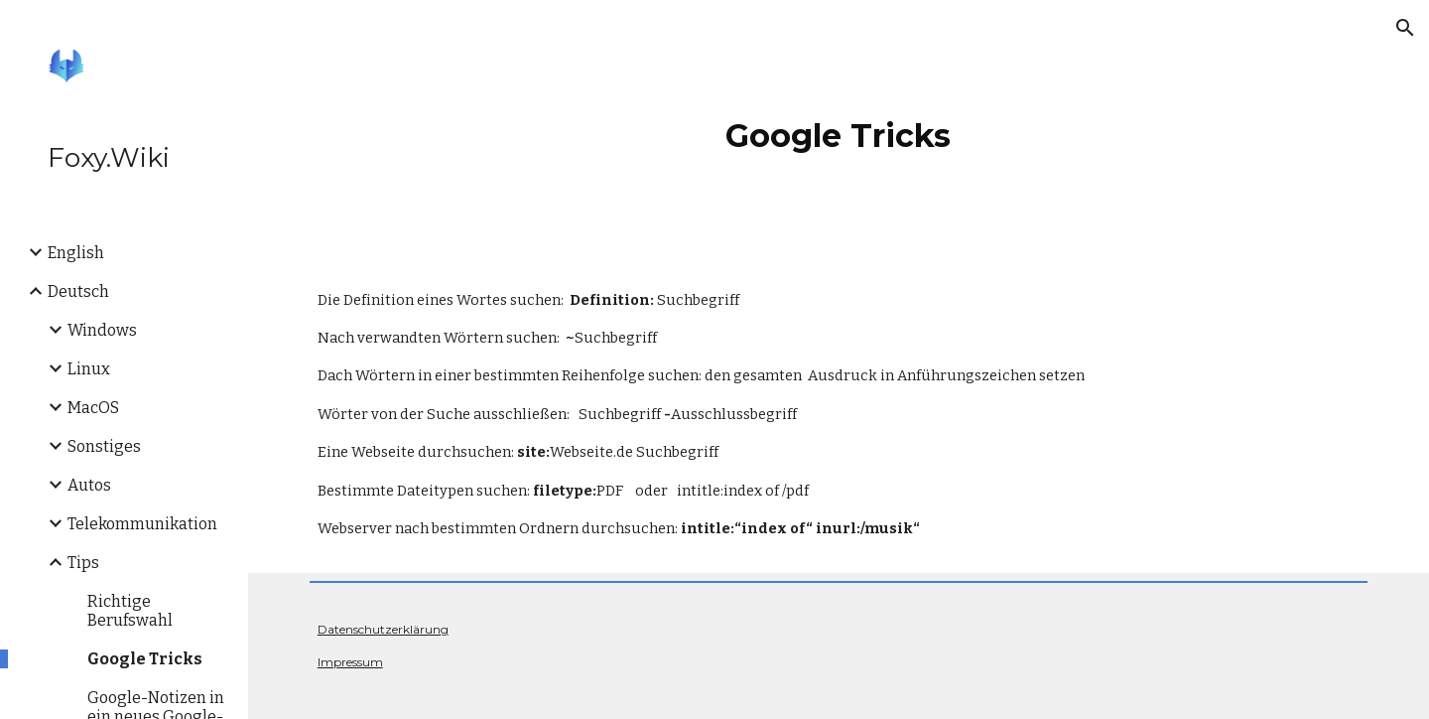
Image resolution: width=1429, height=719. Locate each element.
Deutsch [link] (78, 291)
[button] (1405, 28)
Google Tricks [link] (144, 658)
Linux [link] (88, 369)
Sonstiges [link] (104, 446)
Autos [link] (89, 485)
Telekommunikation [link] (142, 523)
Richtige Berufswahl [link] (130, 611)
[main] (838, 128)
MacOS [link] (93, 407)
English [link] (76, 252)
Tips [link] (83, 562)
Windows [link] (102, 330)
